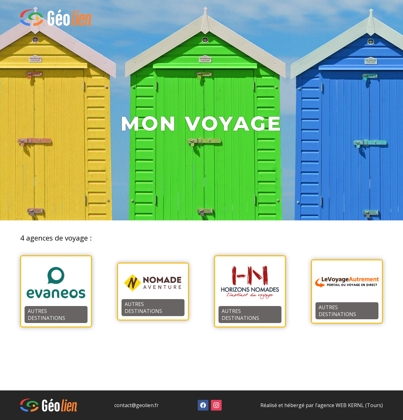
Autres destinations (46, 314)
